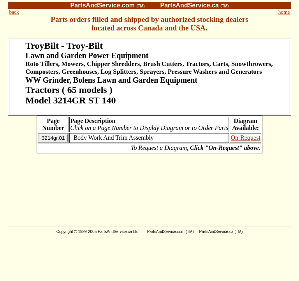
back (14, 12)
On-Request (245, 137)
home (284, 12)
